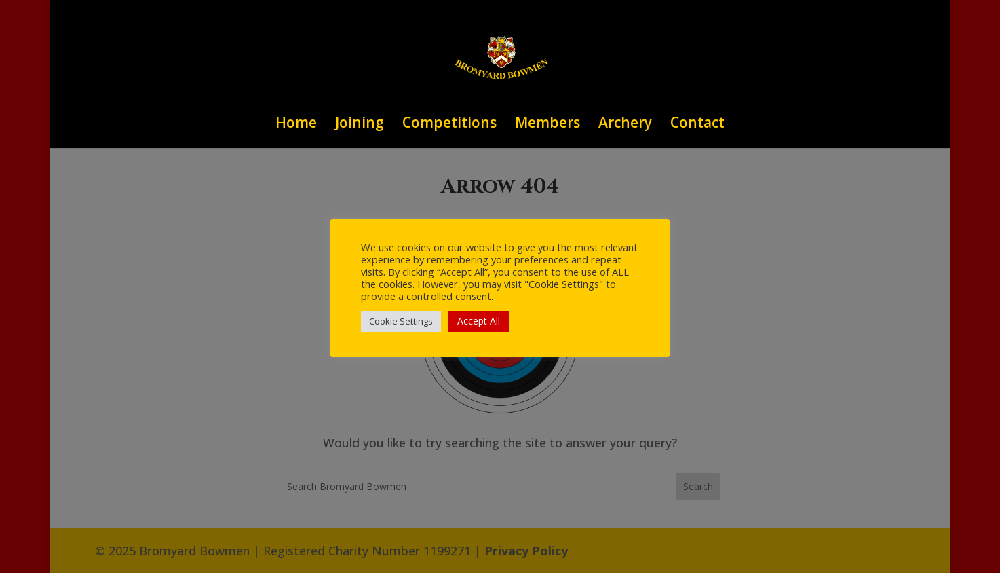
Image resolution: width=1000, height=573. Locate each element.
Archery (625, 124)
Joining (359, 124)
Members (547, 124)
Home (296, 124)
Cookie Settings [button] (401, 321)
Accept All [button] (478, 320)
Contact (697, 124)
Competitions (449, 124)
